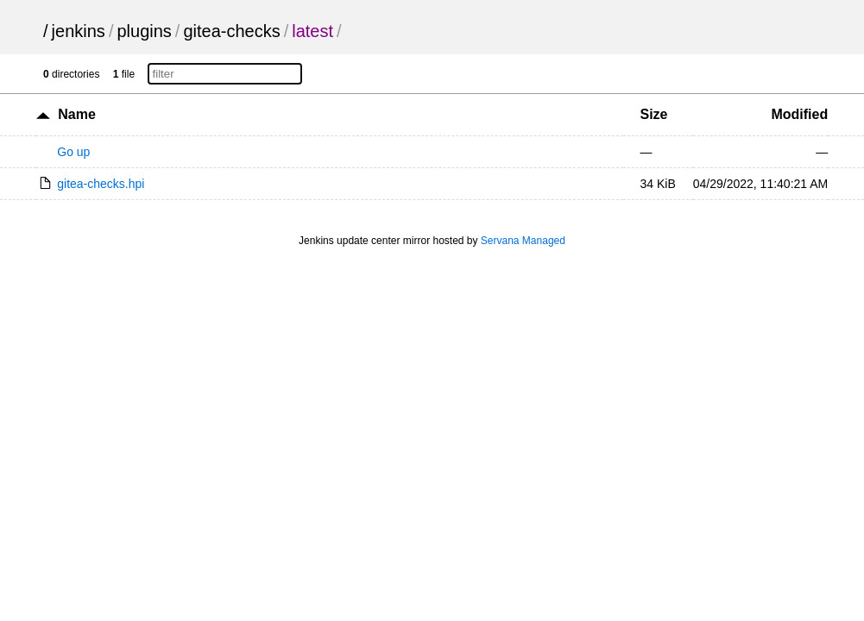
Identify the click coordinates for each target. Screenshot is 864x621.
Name (77, 114)
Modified (799, 114)
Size (654, 114)
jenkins (78, 31)
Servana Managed (523, 241)
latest (312, 31)
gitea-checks (231, 31)
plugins (144, 31)
